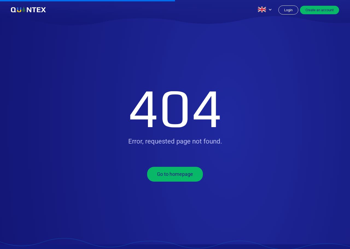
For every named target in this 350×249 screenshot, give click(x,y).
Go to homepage (175, 174)
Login (288, 10)
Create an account (319, 10)
